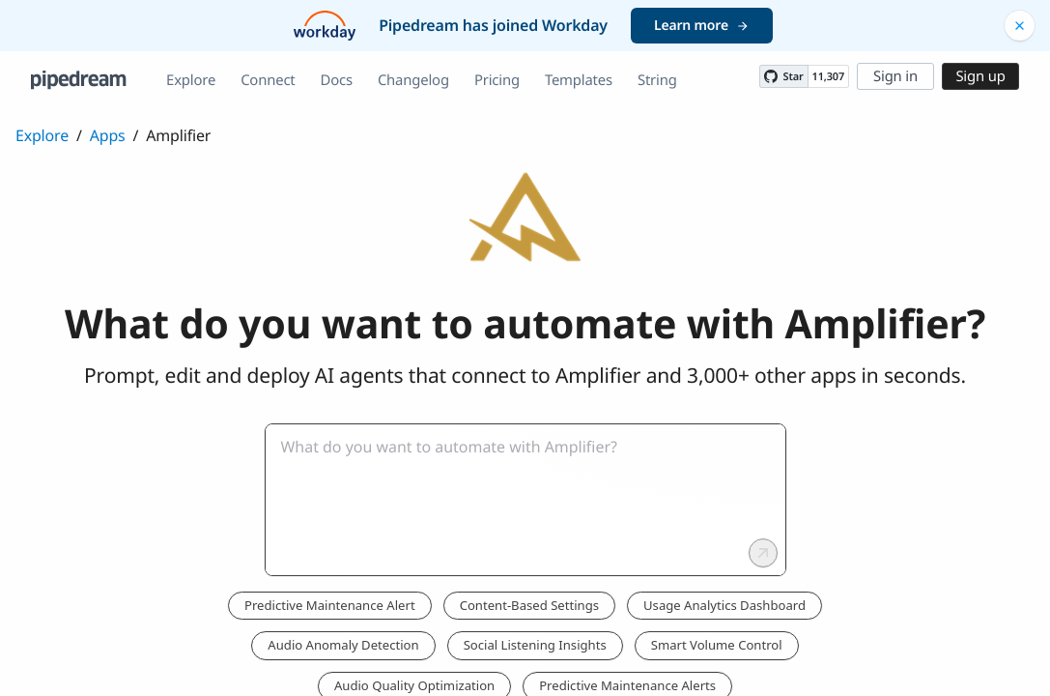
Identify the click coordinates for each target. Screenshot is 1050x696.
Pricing (497, 80)
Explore (190, 80)
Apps (108, 135)
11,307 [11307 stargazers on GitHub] (828, 77)
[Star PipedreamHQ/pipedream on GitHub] (783, 76)
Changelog (413, 80)
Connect (268, 80)
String (657, 80)
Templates (578, 80)
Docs (337, 80)
